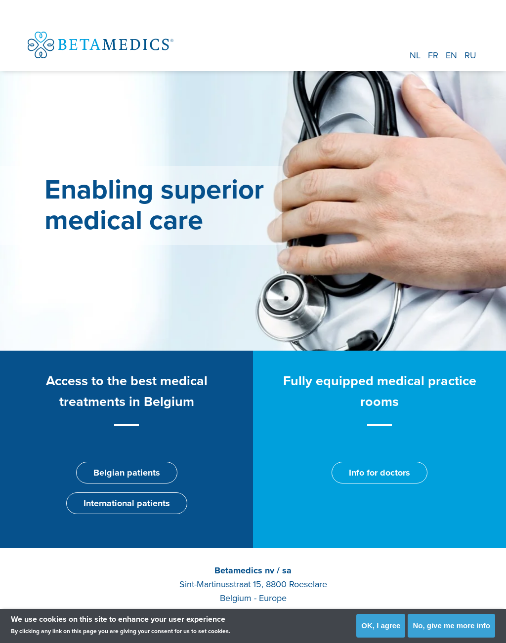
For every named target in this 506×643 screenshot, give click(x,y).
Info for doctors (379, 472)
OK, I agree (380, 625)
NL (415, 55)
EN (451, 55)
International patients (127, 503)
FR (433, 55)
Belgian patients (126, 472)
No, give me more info (451, 625)
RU (470, 55)
